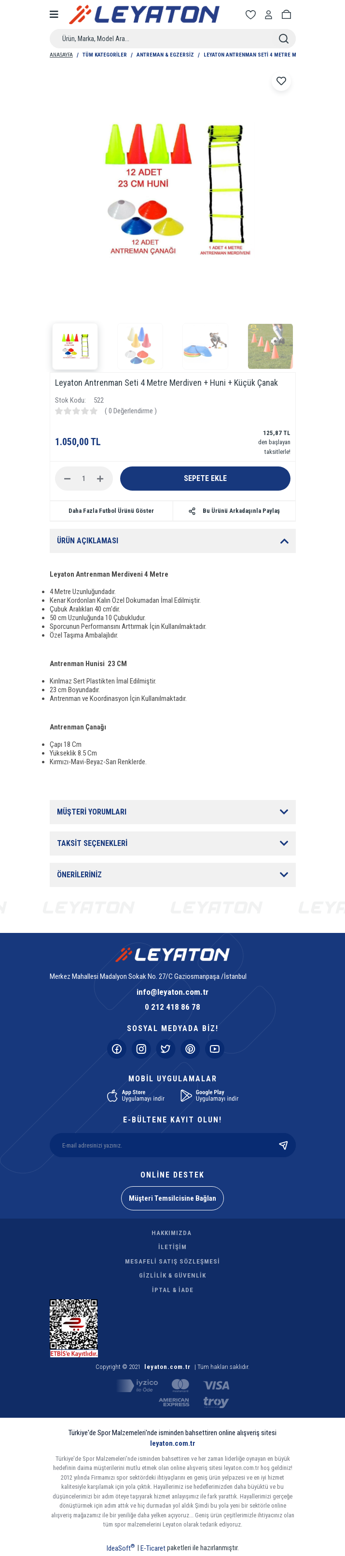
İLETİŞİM (172, 1247)
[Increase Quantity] (100, 478)
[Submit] (284, 1145)
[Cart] (288, 15)
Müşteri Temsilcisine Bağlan (172, 1198)
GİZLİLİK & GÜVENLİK (172, 1275)
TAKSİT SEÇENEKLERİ (92, 843)
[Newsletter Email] (173, 1145)
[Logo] (144, 14)
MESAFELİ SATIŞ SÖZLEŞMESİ (172, 1261)
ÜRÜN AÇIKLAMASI (87, 540)
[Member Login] (270, 15)
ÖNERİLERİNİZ (79, 874)
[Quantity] (84, 478)
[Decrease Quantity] (67, 478)
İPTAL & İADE (172, 1290)
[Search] (173, 38)
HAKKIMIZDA (172, 1232)
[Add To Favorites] (281, 81)
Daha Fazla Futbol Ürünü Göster (111, 510)
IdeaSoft (121, 1548)
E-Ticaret (153, 1548)
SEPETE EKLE (205, 478)
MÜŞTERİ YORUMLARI (91, 811)
